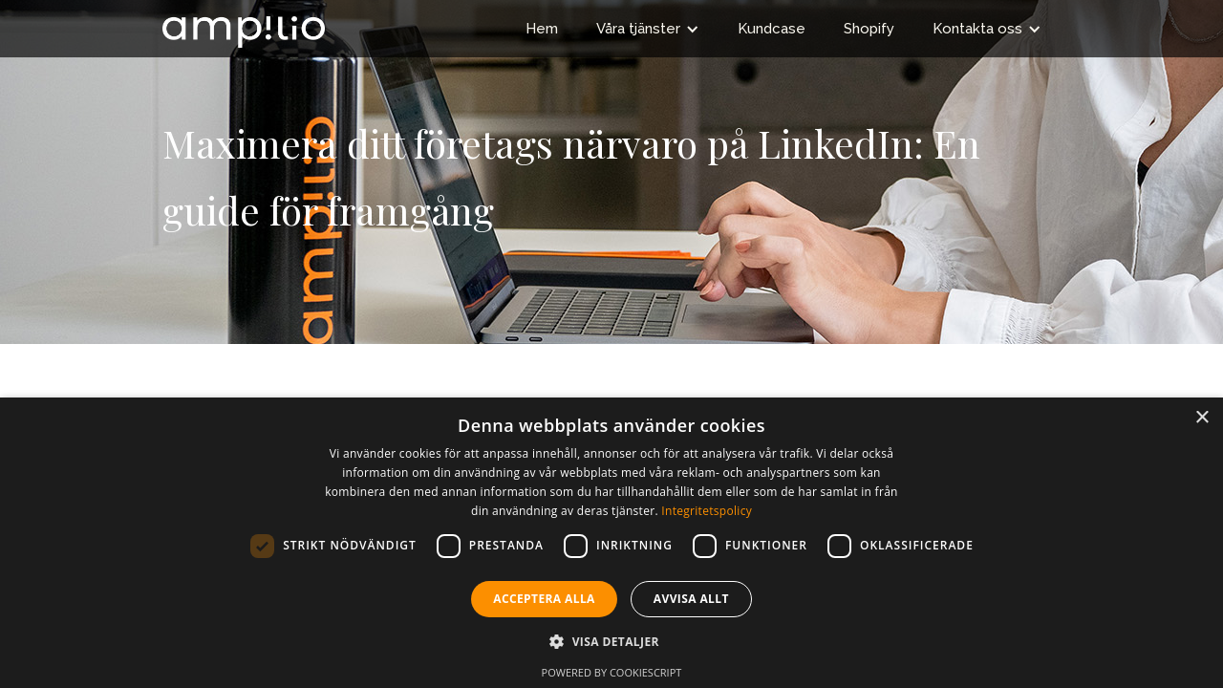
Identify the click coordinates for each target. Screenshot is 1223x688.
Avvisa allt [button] (691, 599)
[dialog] (611, 543)
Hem (542, 28)
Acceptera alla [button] (544, 599)
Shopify (869, 28)
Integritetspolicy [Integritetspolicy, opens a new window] (706, 511)
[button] (648, 28)
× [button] (1201, 418)
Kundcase (771, 28)
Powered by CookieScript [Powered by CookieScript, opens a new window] (612, 672)
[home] (243, 24)
